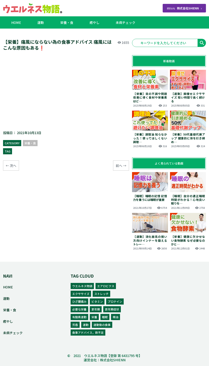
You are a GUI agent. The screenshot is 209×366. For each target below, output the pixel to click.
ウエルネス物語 (82, 286)
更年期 (95, 309)
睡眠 (105, 317)
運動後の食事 (102, 325)
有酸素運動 (79, 317)
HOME (16, 22)
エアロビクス (105, 286)
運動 (40, 22)
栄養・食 (66, 22)
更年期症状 (112, 309)
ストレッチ (101, 294)
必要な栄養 (79, 309)
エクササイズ (80, 294)
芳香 (75, 325)
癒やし (94, 22)
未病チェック (125, 22)
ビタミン (97, 301)
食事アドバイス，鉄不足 (88, 332)
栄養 (94, 317)
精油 (115, 317)
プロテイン (115, 301)
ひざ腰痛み (79, 301)
